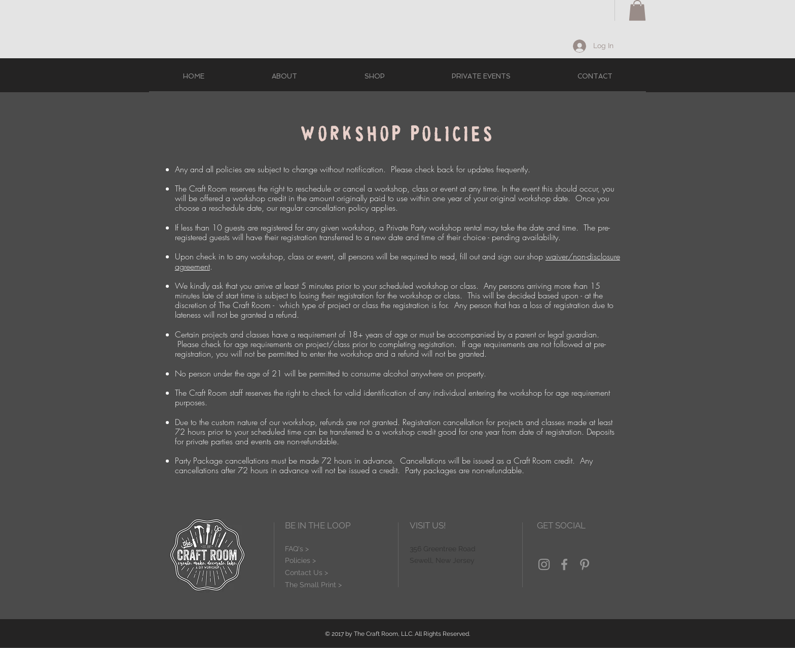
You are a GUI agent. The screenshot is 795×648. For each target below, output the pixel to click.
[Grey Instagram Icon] (544, 564)
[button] (637, 10)
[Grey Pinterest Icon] (584, 564)
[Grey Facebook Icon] (564, 564)
